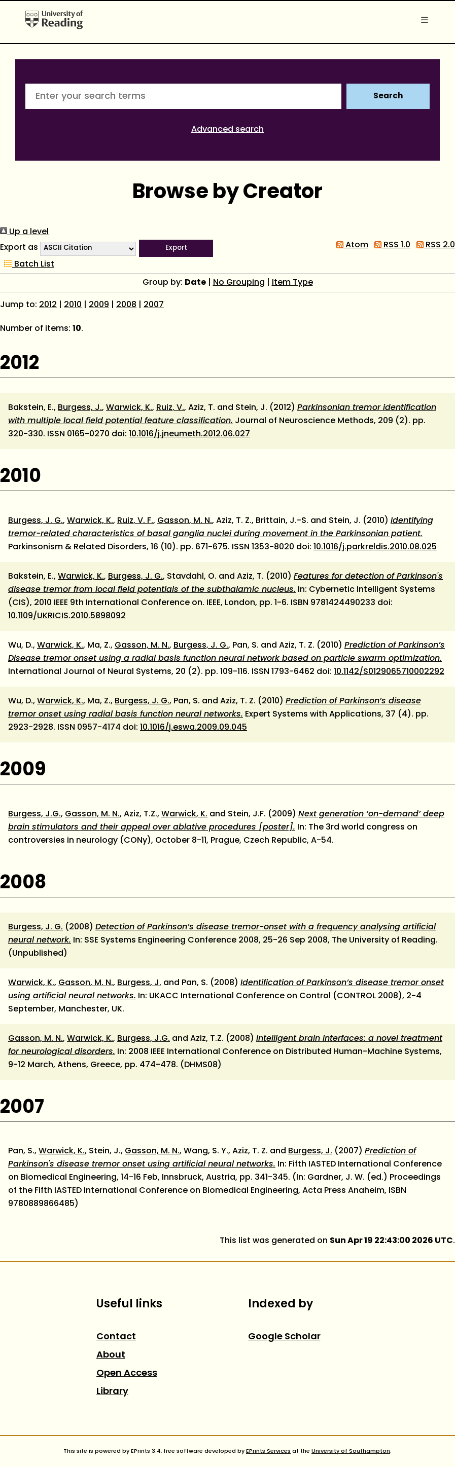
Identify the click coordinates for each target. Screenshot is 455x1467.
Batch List (27, 264)
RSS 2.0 (433, 245)
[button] (176, 248)
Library (112, 1392)
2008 (126, 305)
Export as (19, 247)
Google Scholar (284, 1337)
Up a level (24, 232)
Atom (350, 245)
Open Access (126, 1373)
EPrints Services (268, 1451)
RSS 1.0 (390, 245)
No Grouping (239, 282)
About (110, 1355)
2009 (99, 305)
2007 (154, 305)
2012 (48, 305)
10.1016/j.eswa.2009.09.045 (193, 727)
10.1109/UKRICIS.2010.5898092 (67, 616)
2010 (73, 305)
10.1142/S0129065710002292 (389, 672)
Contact (116, 1337)
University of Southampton (350, 1451)
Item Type (292, 282)
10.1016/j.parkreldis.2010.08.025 (375, 547)
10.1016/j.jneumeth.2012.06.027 (189, 434)
